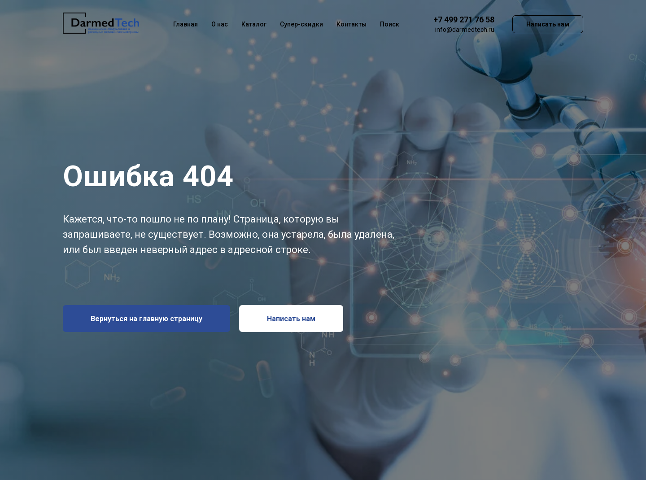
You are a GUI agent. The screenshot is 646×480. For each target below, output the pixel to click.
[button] (291, 318)
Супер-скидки (301, 24)
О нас (219, 24)
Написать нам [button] (547, 24)
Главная (185, 24)
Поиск (389, 24)
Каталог (253, 24)
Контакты (351, 24)
